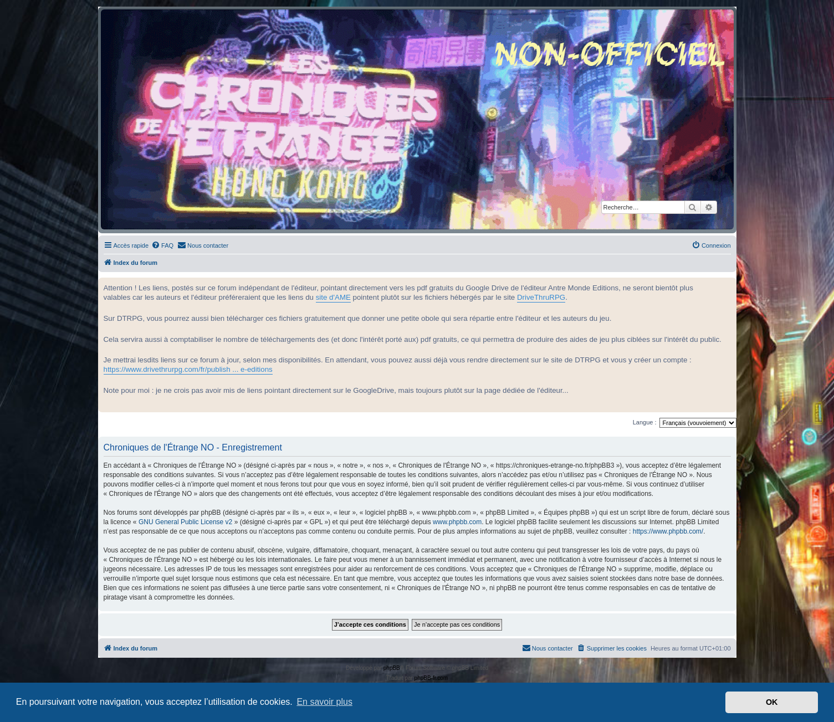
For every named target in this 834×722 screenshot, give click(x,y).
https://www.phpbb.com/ (668, 531)
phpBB (391, 668)
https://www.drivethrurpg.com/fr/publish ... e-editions (188, 369)
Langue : (645, 422)
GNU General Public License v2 (185, 522)
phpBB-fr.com (431, 678)
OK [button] (772, 702)
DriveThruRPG (541, 297)
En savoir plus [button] (324, 701)
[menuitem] (162, 245)
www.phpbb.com (457, 522)
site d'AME (333, 297)
